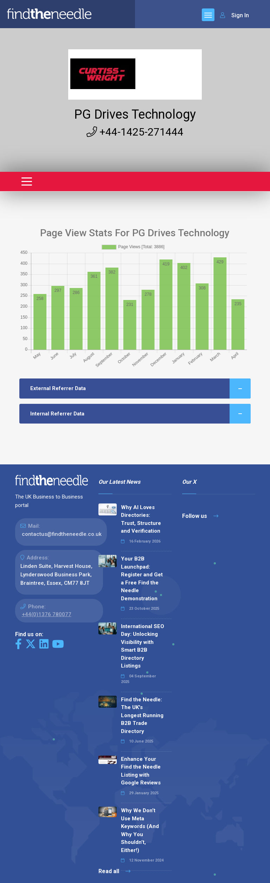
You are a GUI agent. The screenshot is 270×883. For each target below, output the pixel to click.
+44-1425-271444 (135, 132)
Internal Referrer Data (140, 414)
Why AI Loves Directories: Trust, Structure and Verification (141, 519)
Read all (114, 871)
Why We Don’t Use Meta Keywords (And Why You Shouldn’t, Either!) (140, 830)
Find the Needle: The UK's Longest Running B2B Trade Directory (142, 715)
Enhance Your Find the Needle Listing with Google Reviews (141, 771)
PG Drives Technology (135, 114)
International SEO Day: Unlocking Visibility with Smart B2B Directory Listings (142, 646)
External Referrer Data (140, 388)
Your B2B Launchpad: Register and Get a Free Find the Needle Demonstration (142, 579)
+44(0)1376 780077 (46, 614)
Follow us (200, 516)
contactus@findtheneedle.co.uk (62, 534)
